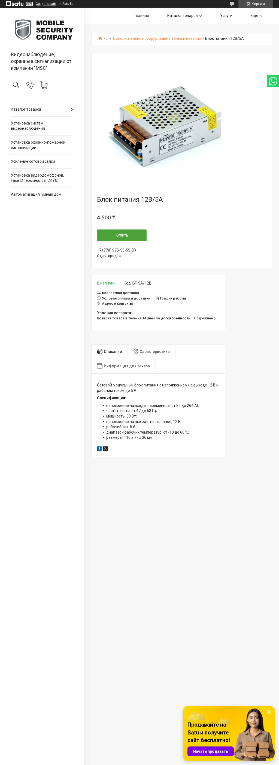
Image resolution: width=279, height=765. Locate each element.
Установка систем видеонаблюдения (28, 126)
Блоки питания (187, 39)
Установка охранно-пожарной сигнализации (38, 145)
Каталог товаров (26, 109)
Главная (142, 15)
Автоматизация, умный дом (36, 194)
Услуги (226, 15)
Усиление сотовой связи (33, 161)
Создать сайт (46, 4)
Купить (122, 235)
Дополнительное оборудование (142, 39)
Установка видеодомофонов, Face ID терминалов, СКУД (37, 178)
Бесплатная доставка (120, 293)
